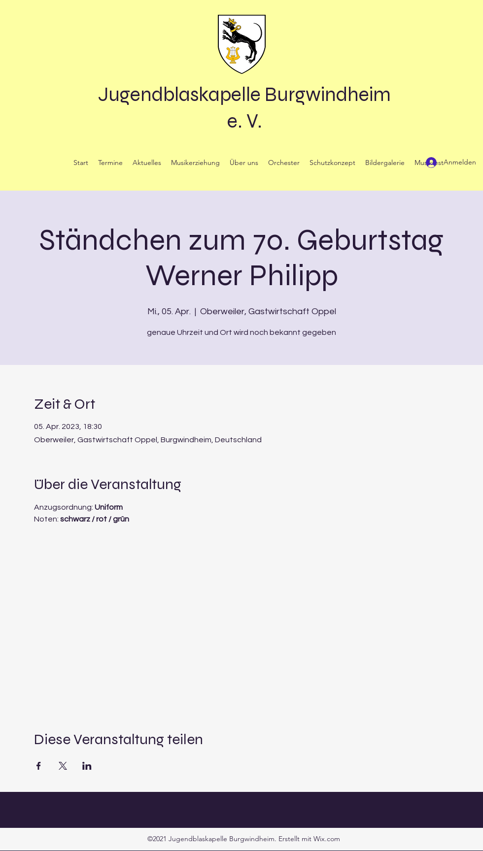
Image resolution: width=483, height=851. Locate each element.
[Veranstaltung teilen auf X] (63, 766)
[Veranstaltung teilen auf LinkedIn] (87, 766)
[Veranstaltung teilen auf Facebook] (38, 766)
